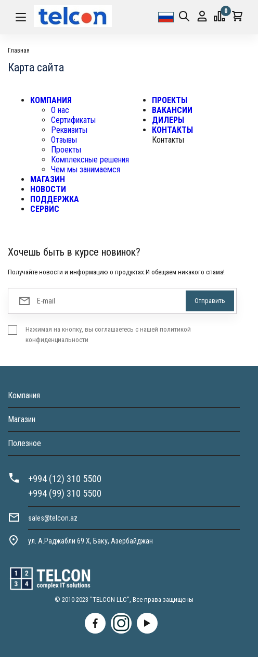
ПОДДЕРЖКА (54, 199)
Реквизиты (69, 130)
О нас (60, 110)
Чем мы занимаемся (85, 169)
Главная (19, 50)
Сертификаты (73, 120)
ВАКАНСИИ (172, 110)
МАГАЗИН (47, 179)
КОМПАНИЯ (51, 100)
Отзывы (64, 140)
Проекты (66, 150)
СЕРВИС (44, 209)
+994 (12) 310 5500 (64, 478)
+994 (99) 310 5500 (64, 493)
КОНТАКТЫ (172, 130)
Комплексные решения (90, 160)
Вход (202, 16)
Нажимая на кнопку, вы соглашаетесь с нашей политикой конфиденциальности (108, 334)
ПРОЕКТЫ (169, 100)
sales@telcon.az (53, 518)
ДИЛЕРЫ (168, 120)
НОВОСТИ (48, 189)
